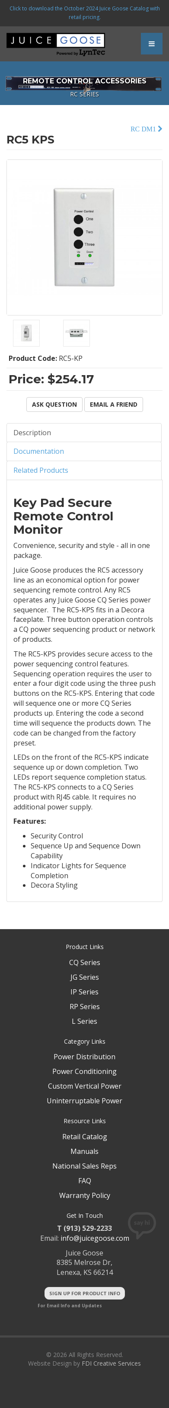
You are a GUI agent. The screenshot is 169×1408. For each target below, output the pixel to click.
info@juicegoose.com (95, 1238)
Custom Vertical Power (84, 1086)
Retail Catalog (84, 1136)
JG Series (84, 977)
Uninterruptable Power (84, 1100)
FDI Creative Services (111, 1363)
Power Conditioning (84, 1071)
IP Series (84, 992)
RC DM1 (144, 129)
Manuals (84, 1151)
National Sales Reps (84, 1166)
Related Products (40, 470)
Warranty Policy (84, 1195)
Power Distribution (84, 1056)
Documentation (38, 451)
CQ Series (84, 962)
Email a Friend (113, 404)
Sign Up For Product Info (84, 1293)
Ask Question (54, 404)
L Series (84, 1021)
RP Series (85, 1006)
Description (32, 432)
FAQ (84, 1180)
